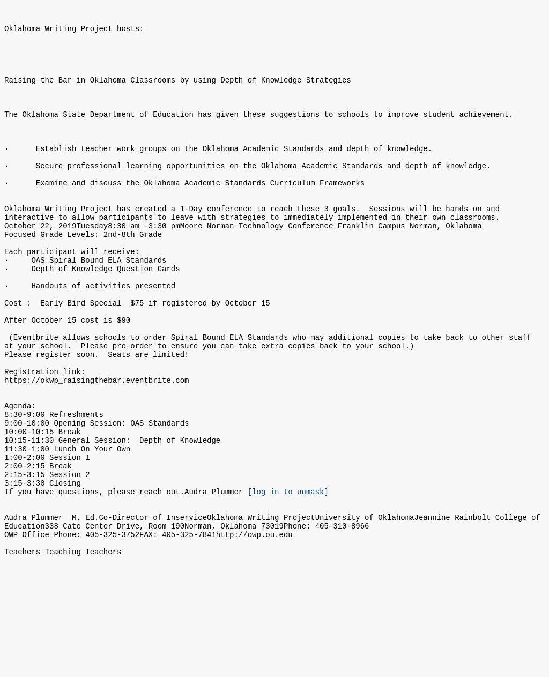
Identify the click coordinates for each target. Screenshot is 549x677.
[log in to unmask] (288, 583)
